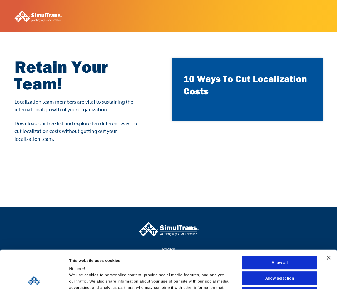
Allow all (280, 224)
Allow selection (279, 240)
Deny (280, 255)
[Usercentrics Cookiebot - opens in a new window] (34, 279)
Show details (276, 278)
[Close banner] (329, 219)
